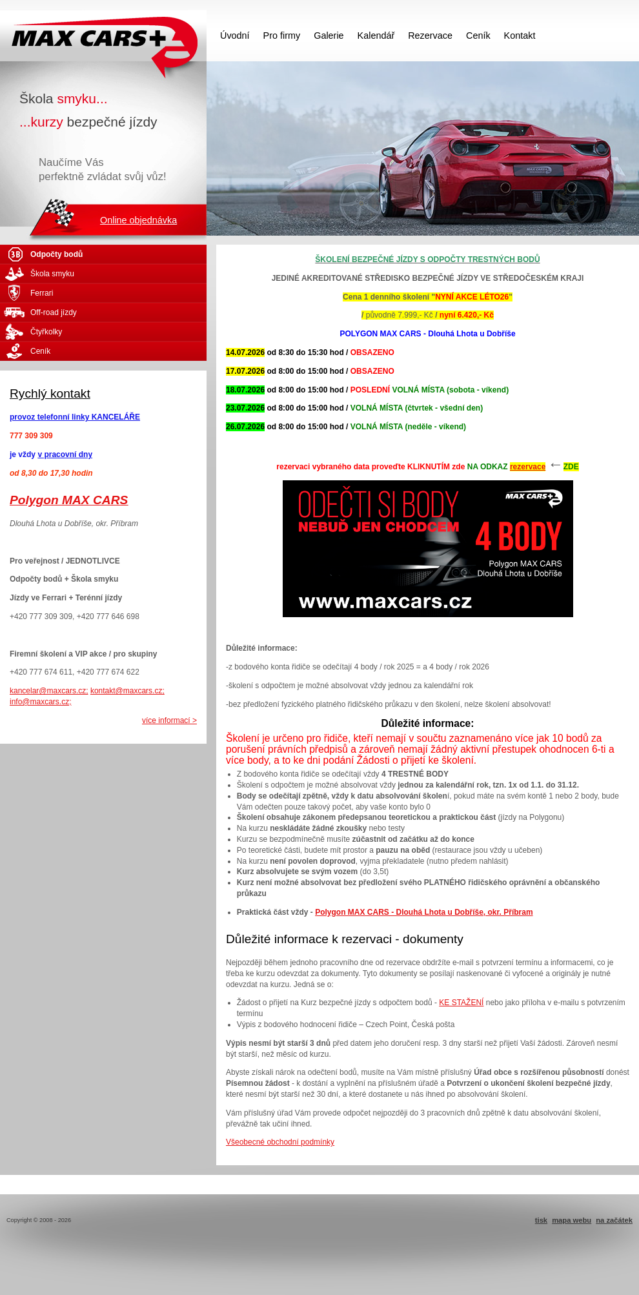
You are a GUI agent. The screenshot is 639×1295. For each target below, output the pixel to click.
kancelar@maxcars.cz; (49, 690)
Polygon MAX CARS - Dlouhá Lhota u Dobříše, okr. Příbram (423, 912)
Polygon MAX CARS (69, 500)
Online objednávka (138, 220)
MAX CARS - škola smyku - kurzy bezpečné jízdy (103, 35)
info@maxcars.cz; (41, 701)
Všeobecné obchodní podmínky (280, 1142)
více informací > (169, 720)
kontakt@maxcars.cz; (127, 690)
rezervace (527, 466)
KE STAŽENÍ (461, 1002)
